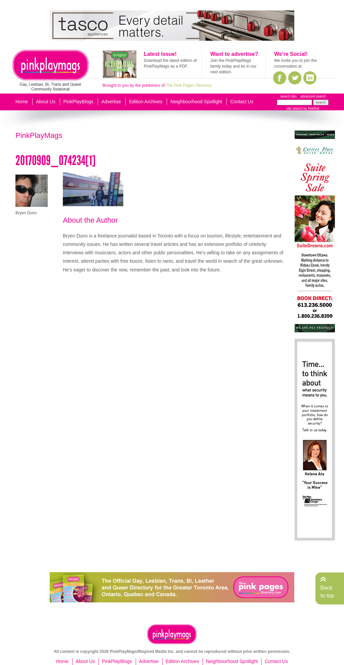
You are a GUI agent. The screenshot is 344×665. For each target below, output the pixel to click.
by (311, 108)
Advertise (111, 101)
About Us (45, 101)
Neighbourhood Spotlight (196, 101)
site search (294, 108)
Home (21, 101)
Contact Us (241, 101)
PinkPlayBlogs (78, 101)
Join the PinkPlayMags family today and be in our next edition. (233, 66)
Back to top (327, 591)
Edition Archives (146, 101)
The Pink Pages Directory (189, 85)
